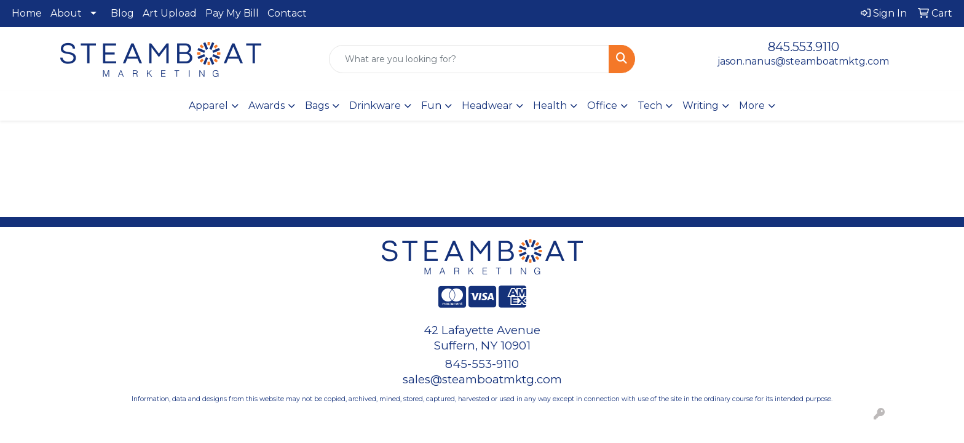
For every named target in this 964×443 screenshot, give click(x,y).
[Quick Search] (469, 59)
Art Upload (170, 13)
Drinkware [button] (375, 105)
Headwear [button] (487, 105)
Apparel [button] (208, 105)
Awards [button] (266, 105)
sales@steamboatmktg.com (482, 379)
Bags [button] (317, 105)
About (66, 13)
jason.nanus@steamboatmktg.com (803, 61)
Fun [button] (431, 105)
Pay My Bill (232, 13)
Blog (122, 13)
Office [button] (602, 105)
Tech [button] (650, 105)
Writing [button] (700, 105)
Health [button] (550, 105)
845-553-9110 (482, 364)
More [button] (752, 105)
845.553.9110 (803, 46)
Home (27, 13)
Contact (287, 13)
